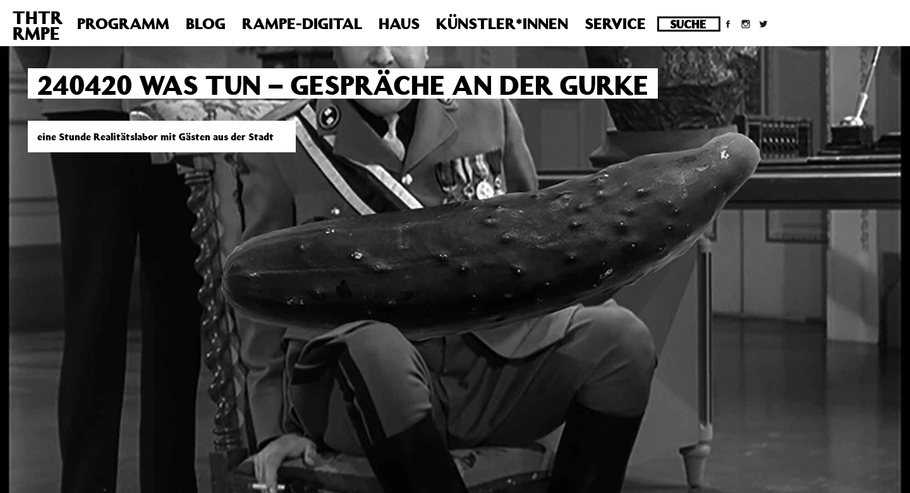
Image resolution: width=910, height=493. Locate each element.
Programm (123, 23)
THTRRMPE (38, 25)
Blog (206, 23)
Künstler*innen (502, 23)
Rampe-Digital (302, 23)
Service (615, 23)
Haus (399, 23)
